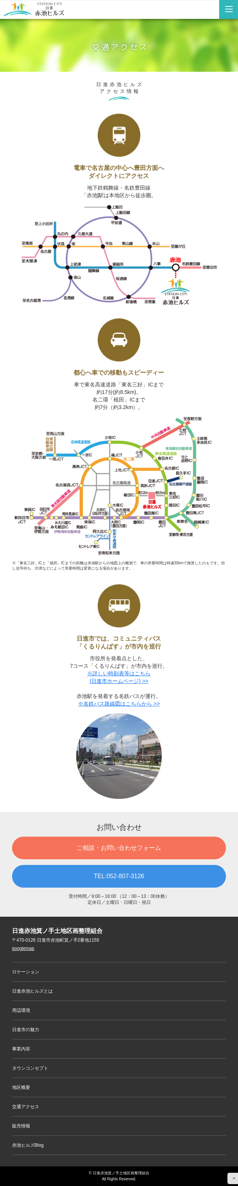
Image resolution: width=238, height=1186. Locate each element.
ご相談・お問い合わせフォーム (119, 848)
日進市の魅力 (25, 1029)
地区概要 (21, 1087)
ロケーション (25, 971)
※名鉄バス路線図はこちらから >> (119, 704)
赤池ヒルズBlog (28, 1145)
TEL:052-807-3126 (119, 876)
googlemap (23, 948)
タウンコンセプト (30, 1068)
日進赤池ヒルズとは (32, 991)
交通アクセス (25, 1106)
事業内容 (21, 1049)
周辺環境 (21, 1010)
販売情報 (21, 1126)
